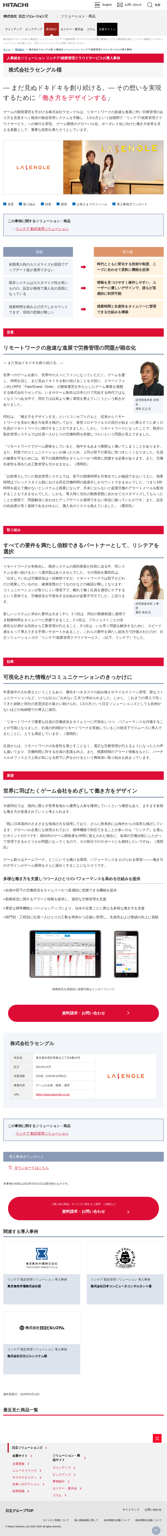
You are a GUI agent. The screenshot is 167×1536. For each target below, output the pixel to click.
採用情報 (18, 1491)
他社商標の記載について (148, 1520)
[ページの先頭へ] (157, 1438)
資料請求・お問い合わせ (83, 1013)
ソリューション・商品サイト (66, 1458)
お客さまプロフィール (92, 204)
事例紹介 (20, 49)
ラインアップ (13, 29)
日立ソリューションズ (27, 1447)
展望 (64, 204)
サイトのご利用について (56, 1520)
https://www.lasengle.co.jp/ (53, 1094)
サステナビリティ (24, 1477)
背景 (11, 204)
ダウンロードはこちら (31, 1168)
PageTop (156, 1530)
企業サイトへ (107, 29)
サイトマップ (130, 1509)
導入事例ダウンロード (132, 204)
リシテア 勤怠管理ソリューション (42, 229)
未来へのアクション (26, 1484)
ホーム (6, 49)
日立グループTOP (19, 1511)
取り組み (29, 204)
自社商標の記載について (117, 1520)
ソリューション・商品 (78, 16)
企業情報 (18, 1463)
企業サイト (20, 1455)
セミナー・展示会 (72, 29)
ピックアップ (33, 29)
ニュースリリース (24, 1470)
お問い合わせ (153, 1509)
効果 (48, 204)
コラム (91, 29)
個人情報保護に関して (86, 1520)
